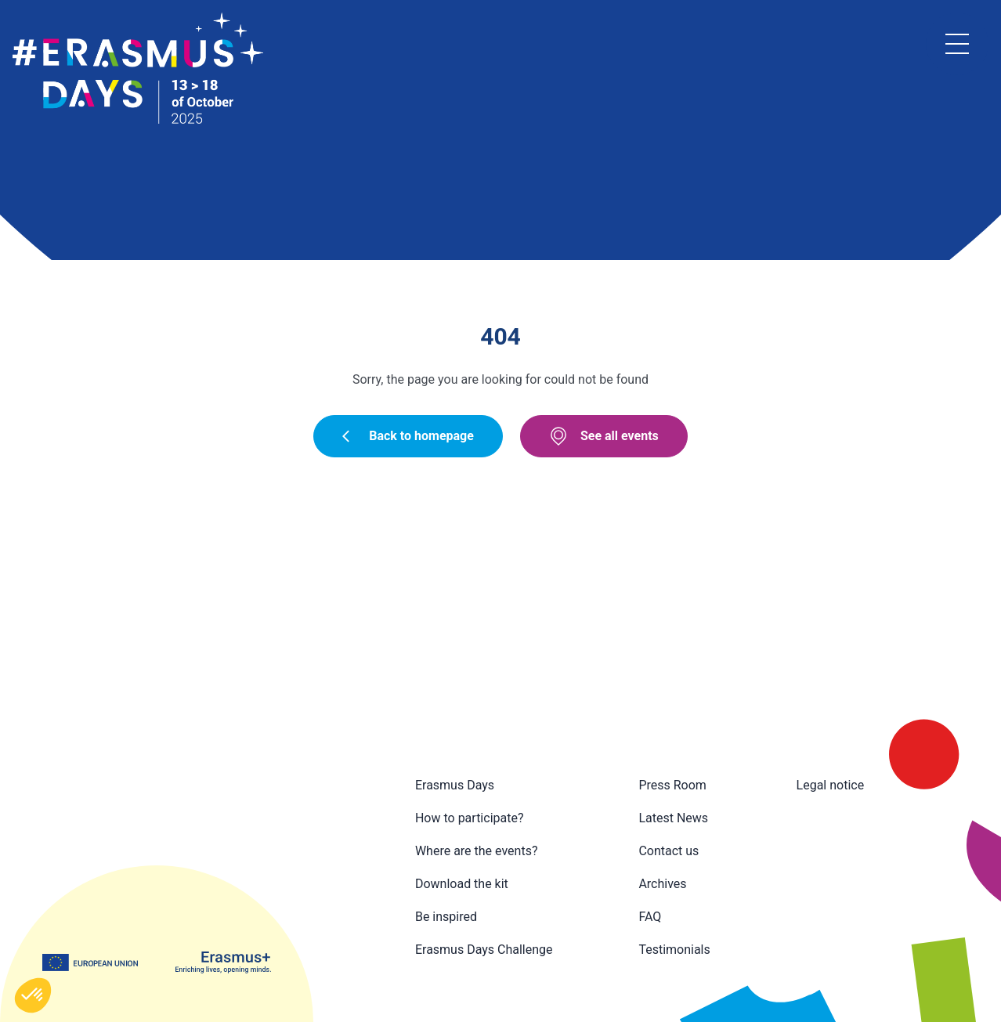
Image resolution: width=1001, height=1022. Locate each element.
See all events (604, 436)
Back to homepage (408, 435)
